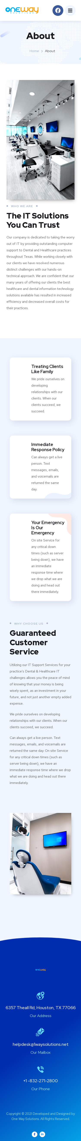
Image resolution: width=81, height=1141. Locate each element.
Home (34, 51)
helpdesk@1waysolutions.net (40, 1044)
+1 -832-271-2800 (40, 1081)
